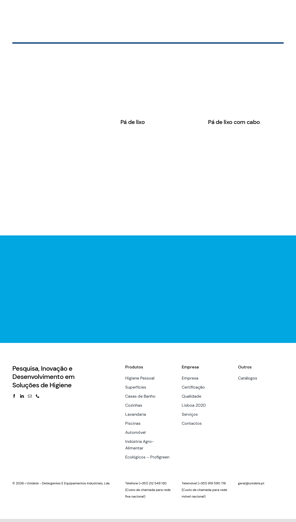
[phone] (37, 396)
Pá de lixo (132, 122)
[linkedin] (22, 396)
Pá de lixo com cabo (234, 122)
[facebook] (14, 396)
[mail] (30, 396)
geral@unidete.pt (251, 483)
